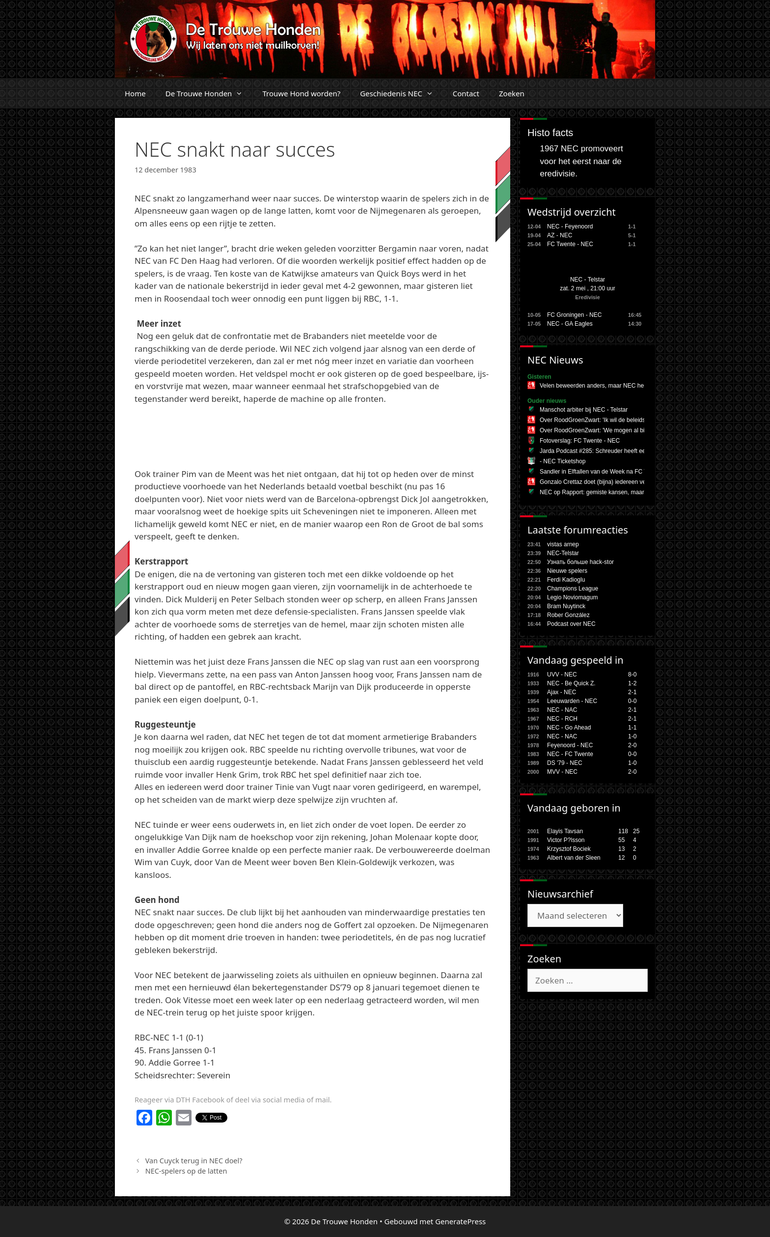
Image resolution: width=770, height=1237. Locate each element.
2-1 (632, 692)
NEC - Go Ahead (569, 727)
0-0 (632, 701)
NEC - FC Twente (570, 754)
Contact (466, 93)
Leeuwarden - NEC (572, 701)
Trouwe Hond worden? (301, 93)
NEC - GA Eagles (570, 323)
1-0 (632, 736)
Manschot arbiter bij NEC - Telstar (584, 409)
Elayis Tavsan (565, 831)
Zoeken (511, 93)
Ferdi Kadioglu (566, 579)
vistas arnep (563, 544)
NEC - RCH (562, 718)
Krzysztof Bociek (569, 848)
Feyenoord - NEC (570, 745)
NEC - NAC (562, 709)
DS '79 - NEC (564, 762)
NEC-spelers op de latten (186, 1171)
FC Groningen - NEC (574, 314)
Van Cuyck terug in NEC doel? (194, 1160)
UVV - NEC (562, 674)
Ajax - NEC (561, 692)
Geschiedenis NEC (401, 93)
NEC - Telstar (587, 279)
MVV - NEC (562, 771)
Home (135, 93)
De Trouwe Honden (209, 93)
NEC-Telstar (563, 553)
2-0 (632, 745)
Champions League (572, 588)
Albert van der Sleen (574, 857)
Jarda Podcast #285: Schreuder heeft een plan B (603, 451)
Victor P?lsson (565, 840)
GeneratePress (460, 1221)
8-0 (632, 674)
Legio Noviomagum (572, 597)
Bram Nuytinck (566, 606)
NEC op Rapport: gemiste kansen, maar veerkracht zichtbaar (619, 492)
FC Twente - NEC (570, 244)
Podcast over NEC (571, 623)
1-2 (632, 683)
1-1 (632, 727)
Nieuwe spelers (567, 570)
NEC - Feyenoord (570, 226)
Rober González (568, 615)
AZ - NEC (559, 235)
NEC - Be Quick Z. (571, 683)
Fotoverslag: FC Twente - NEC (580, 440)
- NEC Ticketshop (562, 461)
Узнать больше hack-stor (580, 562)
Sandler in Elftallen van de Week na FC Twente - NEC (610, 471)
